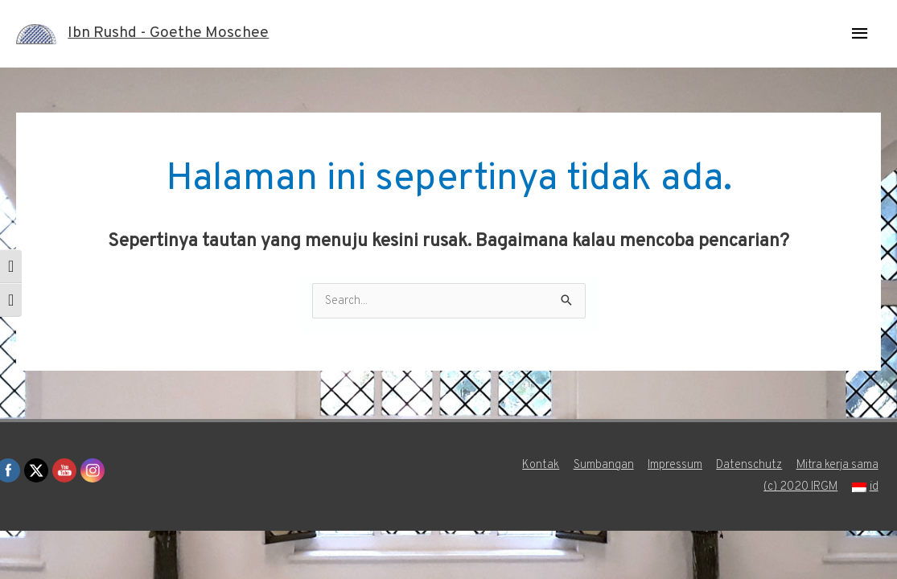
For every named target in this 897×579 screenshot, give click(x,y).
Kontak (539, 466)
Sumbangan (602, 466)
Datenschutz (750, 466)
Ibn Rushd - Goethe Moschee (173, 33)
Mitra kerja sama (839, 466)
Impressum (674, 466)
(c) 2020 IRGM (802, 487)
